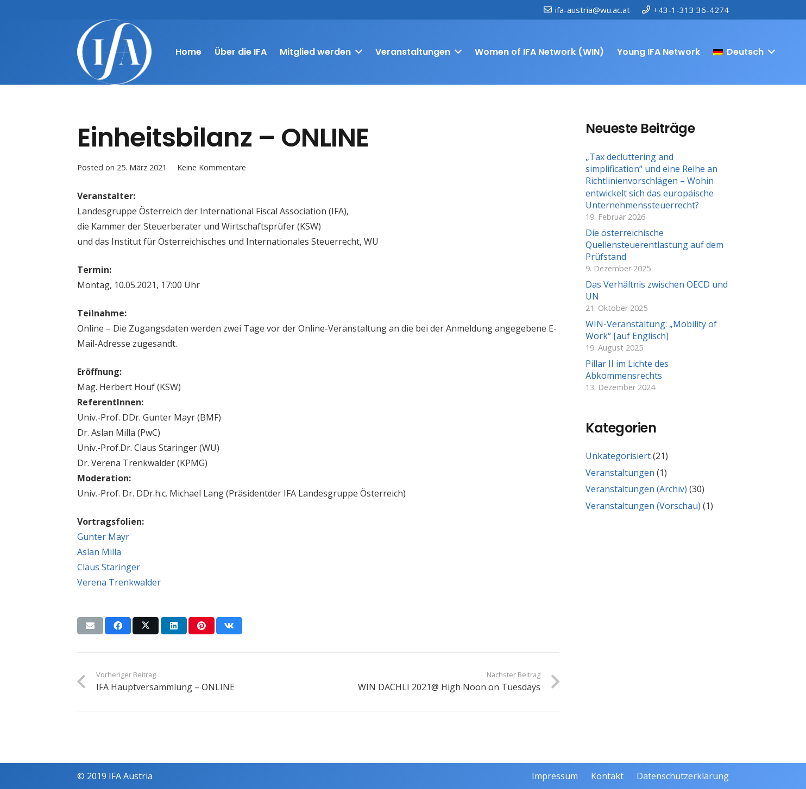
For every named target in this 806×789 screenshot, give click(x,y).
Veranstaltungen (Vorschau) (643, 506)
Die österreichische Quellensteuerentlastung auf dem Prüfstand (654, 245)
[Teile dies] (118, 625)
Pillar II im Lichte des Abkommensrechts (627, 369)
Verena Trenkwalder (119, 582)
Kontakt (607, 776)
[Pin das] (201, 625)
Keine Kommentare (211, 167)
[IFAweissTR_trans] (114, 52)
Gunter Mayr (103, 537)
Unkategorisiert (618, 456)
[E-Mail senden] (90, 625)
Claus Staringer (108, 567)
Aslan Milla (99, 552)
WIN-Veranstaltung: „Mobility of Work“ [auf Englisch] (651, 330)
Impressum (555, 776)
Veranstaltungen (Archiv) (636, 489)
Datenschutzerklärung (683, 776)
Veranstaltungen (619, 473)
